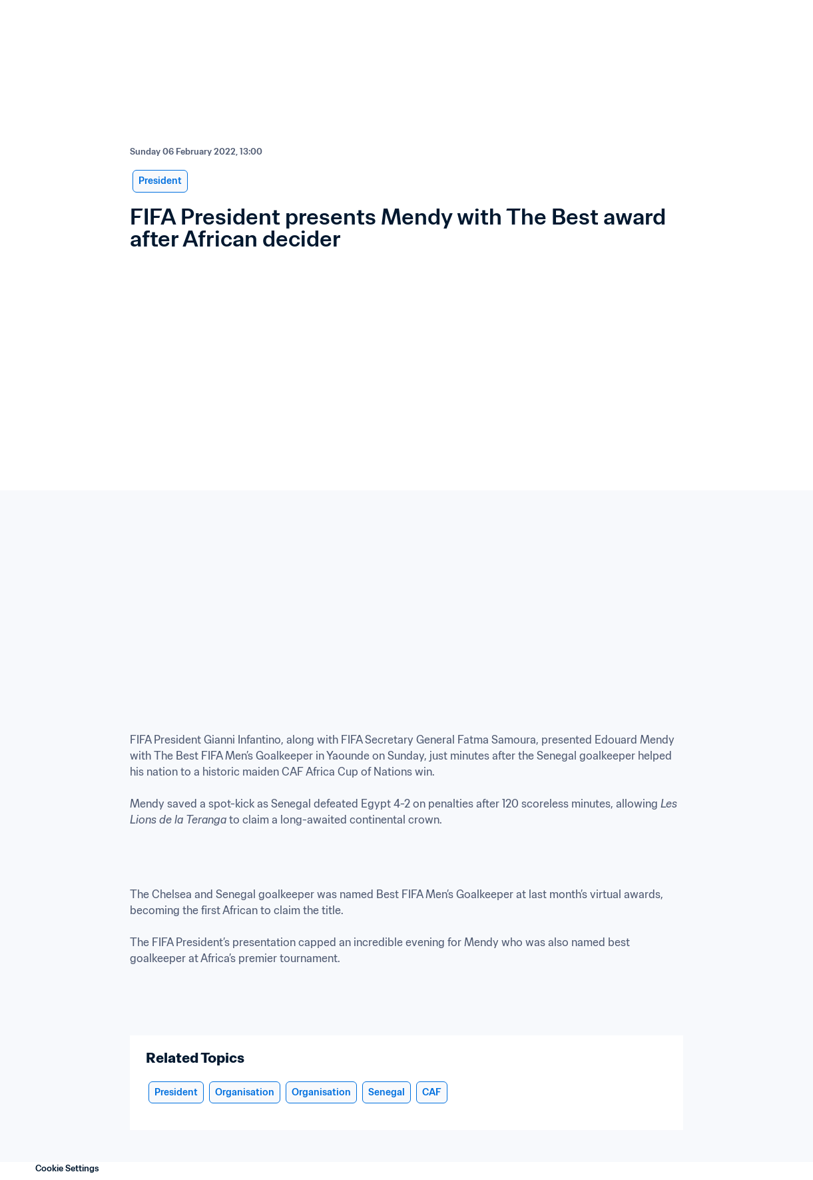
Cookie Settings (67, 1168)
